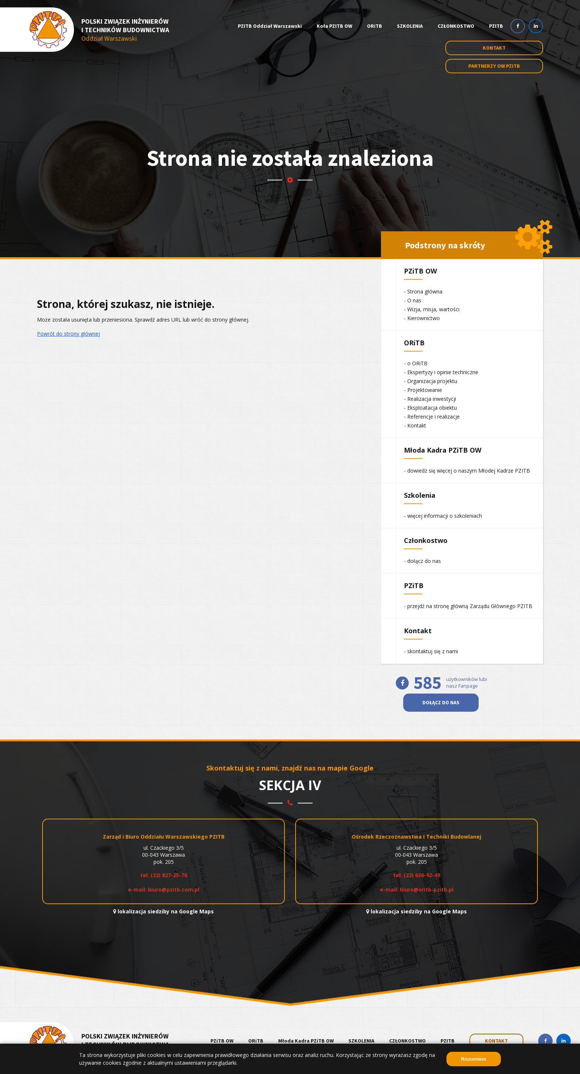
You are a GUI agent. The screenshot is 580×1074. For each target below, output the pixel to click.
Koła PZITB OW (334, 26)
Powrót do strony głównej (68, 333)
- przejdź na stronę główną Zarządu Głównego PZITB (468, 606)
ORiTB (374, 26)
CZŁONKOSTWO (456, 26)
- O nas (412, 300)
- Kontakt (415, 425)
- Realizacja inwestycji (430, 398)
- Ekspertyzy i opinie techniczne (441, 372)
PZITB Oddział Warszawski (270, 26)
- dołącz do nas (422, 560)
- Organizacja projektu (430, 381)
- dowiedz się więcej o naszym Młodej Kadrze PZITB (467, 470)
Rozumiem (473, 1059)
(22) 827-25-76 (169, 875)
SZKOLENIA (410, 26)
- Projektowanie (423, 389)
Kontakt (494, 47)
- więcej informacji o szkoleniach (443, 515)
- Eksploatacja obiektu (430, 407)
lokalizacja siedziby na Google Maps (163, 911)
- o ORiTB (416, 363)
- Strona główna (423, 291)
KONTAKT (496, 1040)
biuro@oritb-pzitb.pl (426, 889)
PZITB (496, 26)
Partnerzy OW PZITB (494, 66)
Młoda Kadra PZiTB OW (306, 1040)
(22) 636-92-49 (422, 875)
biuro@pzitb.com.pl (173, 889)
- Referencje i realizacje (432, 416)
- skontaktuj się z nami (431, 651)
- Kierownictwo (422, 318)
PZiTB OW (221, 1040)
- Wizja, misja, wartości (431, 309)
